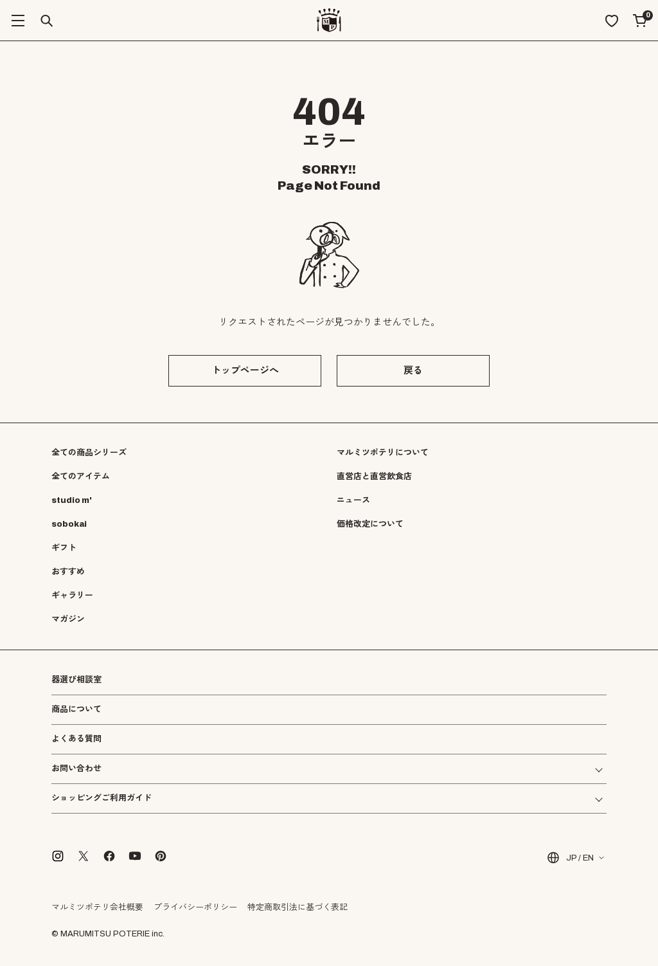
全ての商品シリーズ (89, 452)
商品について (76, 709)
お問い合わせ (76, 769)
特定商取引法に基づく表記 (297, 907)
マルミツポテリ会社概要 (97, 907)
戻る (413, 370)
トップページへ (245, 370)
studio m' (71, 500)
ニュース (353, 500)
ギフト (63, 547)
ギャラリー (72, 595)
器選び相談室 (76, 680)
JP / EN (570, 858)
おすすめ (68, 571)
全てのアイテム (80, 476)
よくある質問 (76, 739)
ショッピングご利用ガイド (101, 798)
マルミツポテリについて (383, 452)
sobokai (69, 524)
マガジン (68, 619)
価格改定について (370, 524)
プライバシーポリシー (195, 907)
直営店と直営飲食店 (374, 476)
